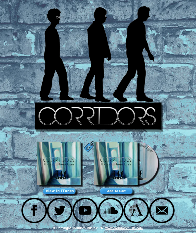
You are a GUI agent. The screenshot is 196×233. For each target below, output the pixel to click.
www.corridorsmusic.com (124, 228)
